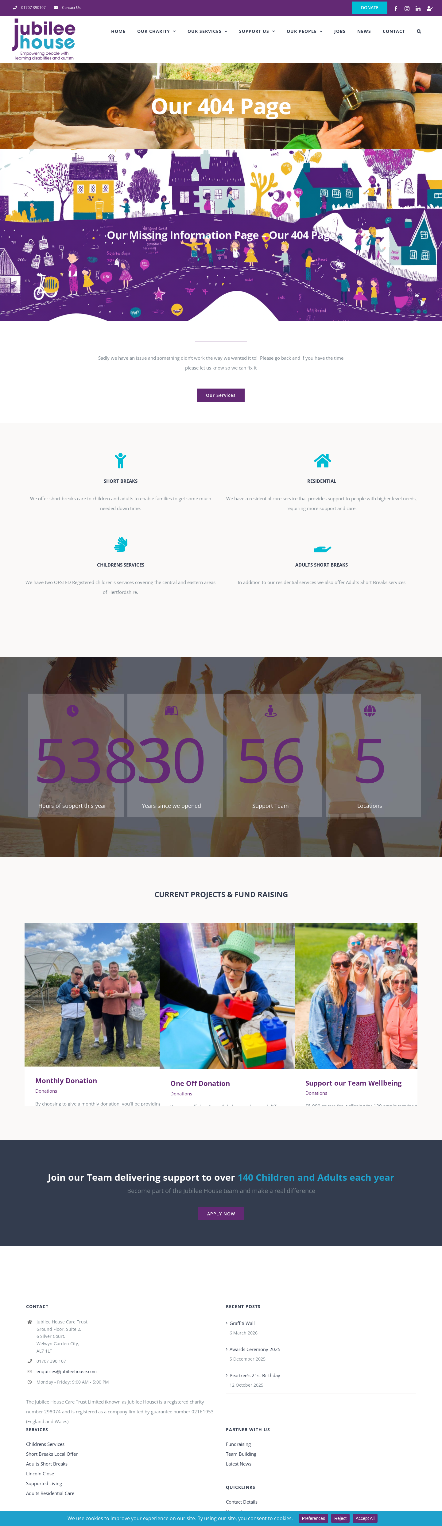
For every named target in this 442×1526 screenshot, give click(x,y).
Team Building (241, 1454)
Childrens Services (45, 1444)
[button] (419, 31)
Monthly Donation (66, 1080)
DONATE (369, 7)
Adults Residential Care (50, 1493)
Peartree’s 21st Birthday (255, 1375)
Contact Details (242, 1502)
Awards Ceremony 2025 (255, 1349)
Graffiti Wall (242, 1323)
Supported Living (44, 1483)
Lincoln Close (40, 1473)
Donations (46, 1091)
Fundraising (238, 1444)
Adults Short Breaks (47, 1464)
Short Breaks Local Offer (52, 1454)
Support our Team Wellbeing (353, 1082)
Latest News (238, 1464)
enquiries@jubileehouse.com (67, 1371)
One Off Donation (200, 1083)
